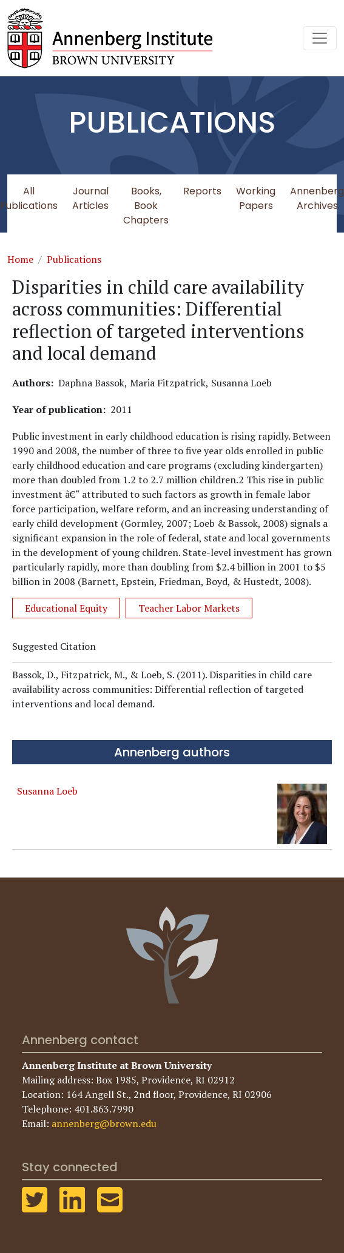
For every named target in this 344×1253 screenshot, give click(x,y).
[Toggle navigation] (320, 38)
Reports (202, 191)
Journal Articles (90, 198)
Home (20, 259)
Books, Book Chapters (146, 205)
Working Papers (255, 198)
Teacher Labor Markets (189, 608)
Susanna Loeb (47, 791)
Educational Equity (66, 608)
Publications (74, 259)
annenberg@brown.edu (104, 1123)
